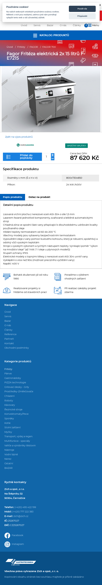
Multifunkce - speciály (17, 441)
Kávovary (9, 405)
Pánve (8, 373)
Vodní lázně (11, 454)
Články (8, 330)
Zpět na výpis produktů (19, 137)
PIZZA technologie (15, 382)
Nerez (7, 459)
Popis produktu (12, 197)
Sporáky (9, 418)
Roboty (8, 400)
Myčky (8, 432)
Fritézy (21, 47)
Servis (7, 316)
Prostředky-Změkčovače (18, 391)
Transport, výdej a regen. (18, 436)
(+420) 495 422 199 (25, 507)
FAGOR (34, 47)
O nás (7, 325)
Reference (10, 334)
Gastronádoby (12, 378)
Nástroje (9, 450)
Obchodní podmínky (16, 348)
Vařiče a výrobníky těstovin (20, 445)
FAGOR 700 (49, 47)
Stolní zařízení (12, 427)
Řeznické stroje (13, 409)
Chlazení (9, 396)
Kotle (7, 423)
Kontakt (9, 343)
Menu (93, 25)
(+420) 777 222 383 (22, 512)
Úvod (10, 47)
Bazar (7, 321)
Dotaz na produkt (39, 197)
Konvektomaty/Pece (16, 414)
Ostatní (8, 463)
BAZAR (8, 468)
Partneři (9, 339)
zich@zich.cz (20, 516)
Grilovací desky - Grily (16, 387)
